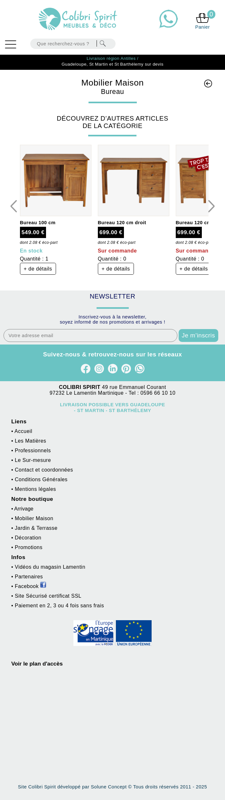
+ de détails (38, 268)
